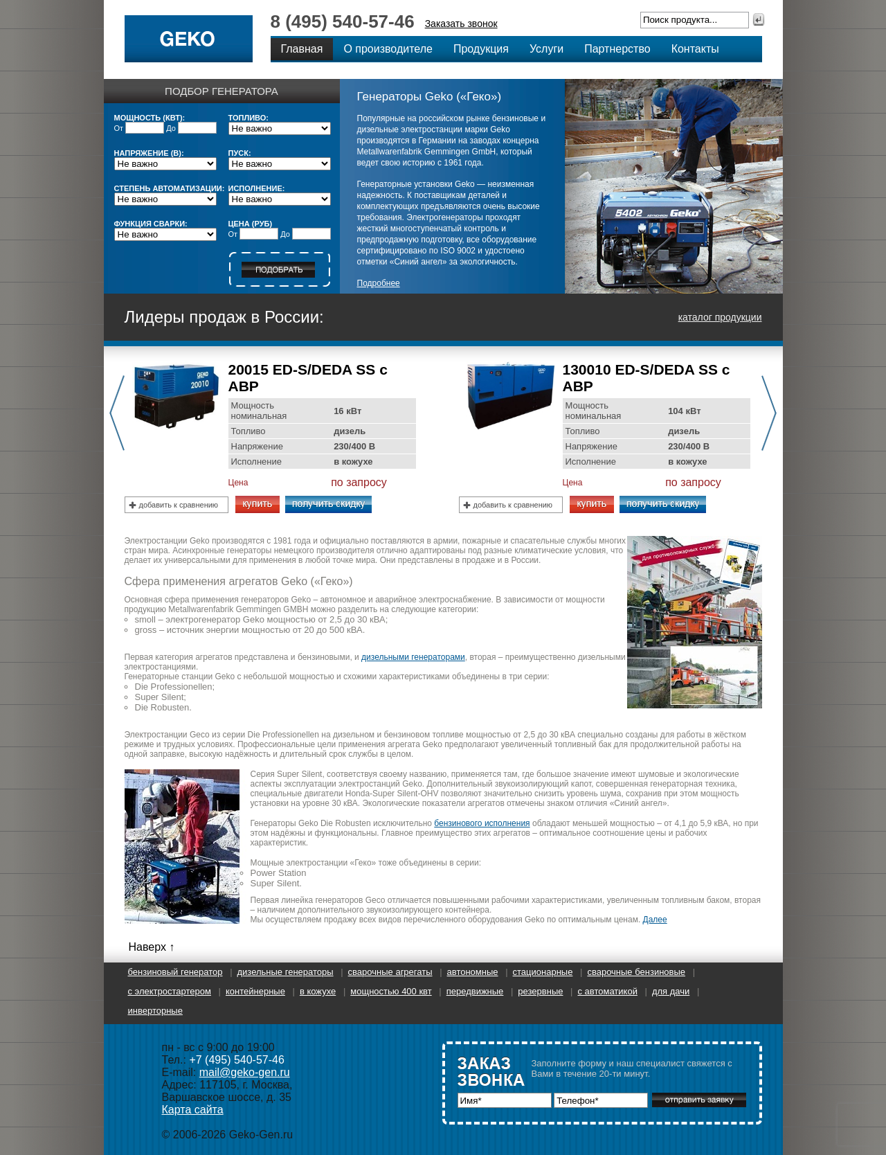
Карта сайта (193, 1110)
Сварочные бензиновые (636, 972)
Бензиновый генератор (175, 972)
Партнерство (617, 49)
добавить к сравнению (179, 505)
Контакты (695, 49)
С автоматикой (607, 991)
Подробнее (378, 283)
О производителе (388, 49)
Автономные (472, 972)
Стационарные (543, 972)
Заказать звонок (461, 23)
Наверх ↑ (152, 947)
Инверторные (155, 1010)
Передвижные (475, 991)
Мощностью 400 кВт (390, 991)
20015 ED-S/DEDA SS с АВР (308, 377)
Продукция (481, 49)
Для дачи (670, 991)
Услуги (546, 49)
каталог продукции (720, 317)
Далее (655, 919)
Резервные (540, 991)
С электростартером (169, 991)
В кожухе (318, 991)
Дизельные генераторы (285, 972)
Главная (302, 49)
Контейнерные (255, 991)
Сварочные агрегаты (390, 972)
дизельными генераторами (413, 657)
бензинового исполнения (482, 823)
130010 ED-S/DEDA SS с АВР (646, 377)
